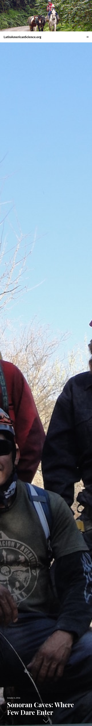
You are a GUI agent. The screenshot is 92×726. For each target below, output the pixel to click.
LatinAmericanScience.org (22, 37)
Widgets (87, 39)
